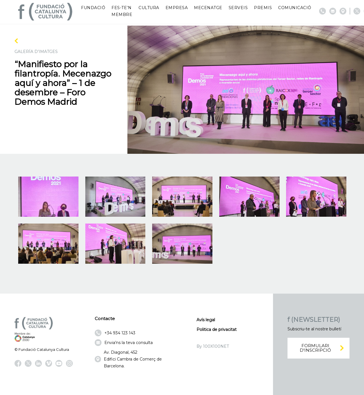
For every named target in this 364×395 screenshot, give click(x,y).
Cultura (148, 7)
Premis (263, 7)
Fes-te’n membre (121, 11)
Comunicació (294, 7)
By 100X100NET (213, 346)
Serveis (238, 7)
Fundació (93, 7)
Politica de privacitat (217, 329)
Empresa (177, 7)
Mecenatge (208, 7)
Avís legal (206, 319)
